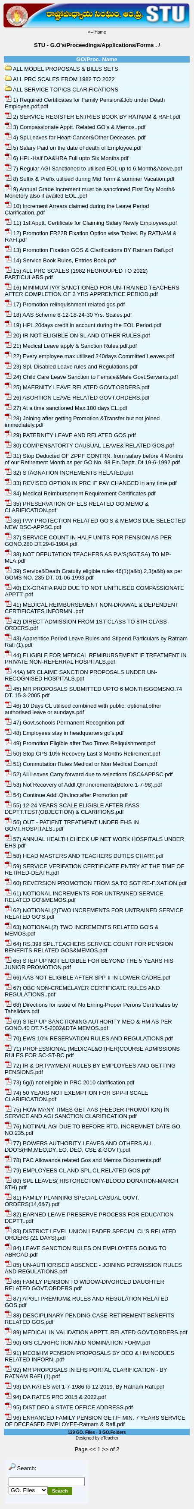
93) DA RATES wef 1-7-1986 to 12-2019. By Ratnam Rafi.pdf (84, 1386)
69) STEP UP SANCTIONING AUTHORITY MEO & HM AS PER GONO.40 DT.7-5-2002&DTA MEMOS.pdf (88, 1024)
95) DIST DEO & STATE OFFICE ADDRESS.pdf (69, 1407)
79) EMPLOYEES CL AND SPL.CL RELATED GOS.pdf (77, 1170)
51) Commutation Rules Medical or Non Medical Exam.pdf (81, 764)
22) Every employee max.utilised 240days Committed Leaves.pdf (89, 356)
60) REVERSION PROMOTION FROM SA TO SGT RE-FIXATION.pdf (95, 883)
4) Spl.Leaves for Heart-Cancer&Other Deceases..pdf (75, 137)
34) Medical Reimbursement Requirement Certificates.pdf (80, 493)
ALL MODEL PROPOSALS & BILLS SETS (61, 69)
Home (100, 32)
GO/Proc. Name (96, 59)
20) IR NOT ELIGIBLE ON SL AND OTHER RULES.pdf (77, 335)
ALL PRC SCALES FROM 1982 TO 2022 (60, 79)
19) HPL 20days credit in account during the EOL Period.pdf (83, 325)
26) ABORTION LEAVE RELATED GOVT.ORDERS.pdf (77, 397)
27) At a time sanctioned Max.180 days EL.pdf (66, 408)
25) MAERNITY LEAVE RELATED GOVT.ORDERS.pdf (77, 387)
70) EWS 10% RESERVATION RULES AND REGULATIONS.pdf (89, 1038)
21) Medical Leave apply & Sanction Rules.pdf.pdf (71, 346)
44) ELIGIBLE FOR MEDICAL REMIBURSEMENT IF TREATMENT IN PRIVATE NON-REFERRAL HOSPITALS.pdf (96, 658)
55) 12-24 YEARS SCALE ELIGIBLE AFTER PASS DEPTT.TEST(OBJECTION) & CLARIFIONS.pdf (72, 808)
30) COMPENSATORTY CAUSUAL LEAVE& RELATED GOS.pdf (89, 445)
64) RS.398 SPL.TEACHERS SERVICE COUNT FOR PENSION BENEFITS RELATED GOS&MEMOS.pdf (89, 947)
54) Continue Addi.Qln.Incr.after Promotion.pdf (66, 795)
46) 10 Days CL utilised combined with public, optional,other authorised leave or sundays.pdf (83, 709)
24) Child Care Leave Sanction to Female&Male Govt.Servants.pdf (91, 377)
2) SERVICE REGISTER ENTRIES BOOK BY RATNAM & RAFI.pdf (92, 116)
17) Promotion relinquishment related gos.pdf (65, 304)
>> (105, 1449)
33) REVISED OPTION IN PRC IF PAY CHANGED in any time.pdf (91, 483)
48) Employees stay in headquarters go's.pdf (64, 733)
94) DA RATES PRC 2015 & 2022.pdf (55, 1397)
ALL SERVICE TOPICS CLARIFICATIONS (61, 89)
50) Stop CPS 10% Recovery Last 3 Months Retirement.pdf (82, 753)
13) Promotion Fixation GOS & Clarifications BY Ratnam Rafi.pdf (89, 250)
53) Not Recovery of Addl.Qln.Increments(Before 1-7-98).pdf (83, 784)
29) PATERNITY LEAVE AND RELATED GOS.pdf (70, 435)
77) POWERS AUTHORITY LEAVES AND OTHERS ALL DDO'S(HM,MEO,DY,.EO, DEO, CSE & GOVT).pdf (79, 1146)
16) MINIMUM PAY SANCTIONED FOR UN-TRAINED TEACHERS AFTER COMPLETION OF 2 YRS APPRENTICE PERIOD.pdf (92, 290)
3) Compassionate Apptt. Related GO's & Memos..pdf (75, 127)
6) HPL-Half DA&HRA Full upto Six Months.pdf (67, 158)
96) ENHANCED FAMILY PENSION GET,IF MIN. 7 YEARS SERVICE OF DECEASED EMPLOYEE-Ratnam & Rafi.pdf (95, 1420)
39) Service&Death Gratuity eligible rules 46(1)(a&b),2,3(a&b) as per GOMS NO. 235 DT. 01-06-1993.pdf (93, 574)
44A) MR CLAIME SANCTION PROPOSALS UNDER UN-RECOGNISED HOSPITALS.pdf (81, 675)
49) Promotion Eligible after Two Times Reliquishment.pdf (80, 743)
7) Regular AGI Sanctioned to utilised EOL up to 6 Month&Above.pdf (93, 168)
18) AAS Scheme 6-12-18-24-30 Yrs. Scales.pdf (68, 315)
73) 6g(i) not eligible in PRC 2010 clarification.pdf (69, 1082)
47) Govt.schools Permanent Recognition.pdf (64, 722)
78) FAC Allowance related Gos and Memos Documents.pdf (83, 1160)
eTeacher (109, 1438)
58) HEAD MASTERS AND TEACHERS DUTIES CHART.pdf (84, 856)
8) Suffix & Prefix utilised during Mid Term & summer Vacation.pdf (90, 179)
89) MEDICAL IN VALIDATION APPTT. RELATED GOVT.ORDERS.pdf (96, 1332)
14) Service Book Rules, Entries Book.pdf (60, 260)
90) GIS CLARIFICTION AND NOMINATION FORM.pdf (77, 1342)
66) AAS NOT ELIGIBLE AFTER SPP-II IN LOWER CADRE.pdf (87, 977)
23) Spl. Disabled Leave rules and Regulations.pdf (71, 366)
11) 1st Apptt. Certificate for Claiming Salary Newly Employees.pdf (91, 223)
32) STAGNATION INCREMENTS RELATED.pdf (69, 472)
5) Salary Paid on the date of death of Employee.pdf (73, 148)
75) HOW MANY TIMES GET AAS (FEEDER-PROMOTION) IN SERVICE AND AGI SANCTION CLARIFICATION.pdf (87, 1112)
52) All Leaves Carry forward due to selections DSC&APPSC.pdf (88, 774)
